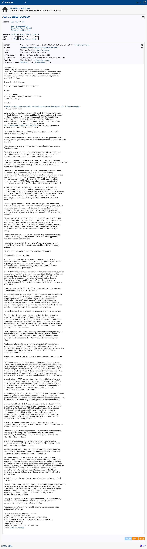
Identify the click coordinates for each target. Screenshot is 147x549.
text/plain (23, 63)
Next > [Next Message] (28, 34)
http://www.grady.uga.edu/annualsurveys (21, 125)
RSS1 (135, 539)
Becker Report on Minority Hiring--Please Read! (39, 47)
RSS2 (141, 539)
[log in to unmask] (81, 45)
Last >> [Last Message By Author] (35, 39)
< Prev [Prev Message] (21, 34)
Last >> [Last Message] (35, 34)
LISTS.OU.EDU (7, 546)
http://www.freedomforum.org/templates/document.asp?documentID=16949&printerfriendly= (42, 107)
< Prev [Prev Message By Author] (21, 39)
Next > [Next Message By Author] (28, 39)
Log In (138, 2)
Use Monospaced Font (20, 26)
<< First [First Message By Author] (14, 39)
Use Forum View (17, 22)
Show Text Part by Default (21, 28)
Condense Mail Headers (20, 30)
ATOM (128, 539)
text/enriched (40, 63)
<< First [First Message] (14, 34)
